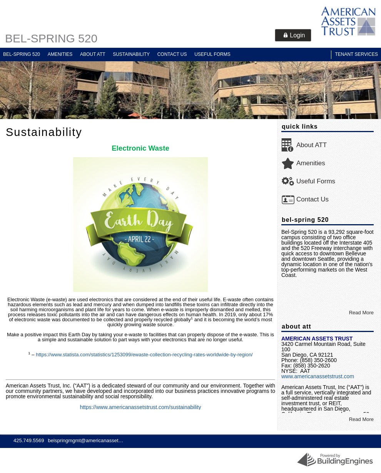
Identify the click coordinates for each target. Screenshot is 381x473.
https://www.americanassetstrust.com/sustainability (140, 407)
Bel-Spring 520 (51, 38)
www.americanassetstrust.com (317, 376)
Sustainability (131, 54)
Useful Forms (212, 54)
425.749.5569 (28, 440)
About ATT (92, 54)
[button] (293, 35)
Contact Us (172, 54)
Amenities (60, 54)
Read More (361, 312)
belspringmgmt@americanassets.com (86, 440)
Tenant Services (356, 54)
